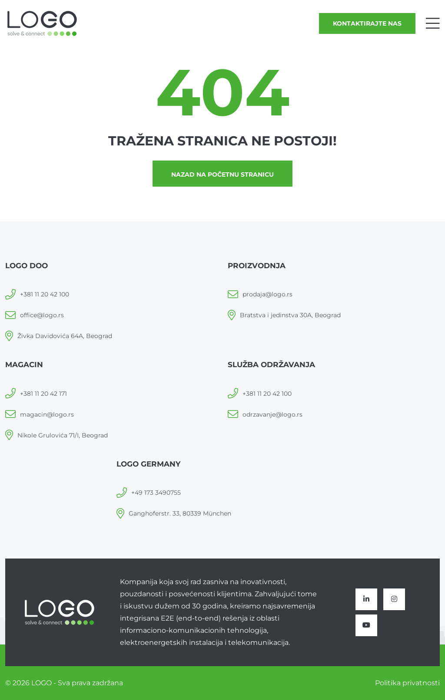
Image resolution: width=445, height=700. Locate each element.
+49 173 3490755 (156, 492)
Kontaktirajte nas (367, 23)
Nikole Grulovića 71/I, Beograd (62, 435)
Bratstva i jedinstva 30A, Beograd (290, 315)
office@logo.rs (42, 315)
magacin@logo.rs (47, 414)
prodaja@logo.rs (267, 294)
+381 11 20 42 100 (44, 294)
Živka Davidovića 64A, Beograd (64, 336)
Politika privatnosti (407, 683)
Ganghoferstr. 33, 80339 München (180, 513)
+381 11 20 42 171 (43, 394)
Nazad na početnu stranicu (222, 174)
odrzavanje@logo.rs (272, 414)
